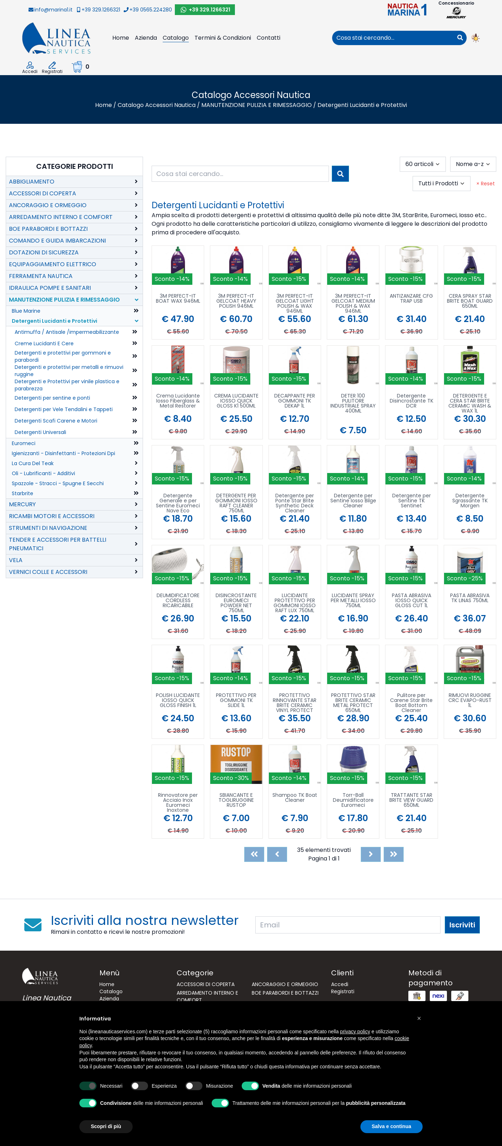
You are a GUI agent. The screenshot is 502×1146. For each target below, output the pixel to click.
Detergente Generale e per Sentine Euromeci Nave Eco (178, 503)
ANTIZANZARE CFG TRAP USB (411, 298)
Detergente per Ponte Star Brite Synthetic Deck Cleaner (294, 503)
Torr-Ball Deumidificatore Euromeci (353, 801)
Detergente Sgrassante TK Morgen (470, 501)
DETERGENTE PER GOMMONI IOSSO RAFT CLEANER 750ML (236, 503)
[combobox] (393, 38)
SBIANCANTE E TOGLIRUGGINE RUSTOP (236, 801)
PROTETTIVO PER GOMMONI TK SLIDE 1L (236, 701)
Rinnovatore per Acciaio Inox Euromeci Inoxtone (178, 803)
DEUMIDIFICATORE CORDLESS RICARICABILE (178, 601)
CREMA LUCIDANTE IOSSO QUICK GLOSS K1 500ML (236, 401)
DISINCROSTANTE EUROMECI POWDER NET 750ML (236, 603)
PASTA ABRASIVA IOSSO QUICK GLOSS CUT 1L (411, 601)
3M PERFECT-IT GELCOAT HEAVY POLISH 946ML (236, 301)
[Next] (371, 854)
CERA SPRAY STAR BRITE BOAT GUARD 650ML (470, 301)
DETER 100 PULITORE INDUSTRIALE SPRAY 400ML (353, 403)
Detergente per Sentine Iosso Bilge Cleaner (353, 501)
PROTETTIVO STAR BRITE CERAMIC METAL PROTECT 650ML (353, 703)
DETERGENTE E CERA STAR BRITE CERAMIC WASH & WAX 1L (469, 403)
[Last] (394, 854)
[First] (254, 854)
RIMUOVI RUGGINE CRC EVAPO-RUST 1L (470, 701)
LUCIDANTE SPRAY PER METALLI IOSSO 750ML (353, 601)
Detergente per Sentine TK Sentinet (411, 501)
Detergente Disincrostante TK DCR (411, 401)
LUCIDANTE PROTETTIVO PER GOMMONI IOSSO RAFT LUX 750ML (295, 603)
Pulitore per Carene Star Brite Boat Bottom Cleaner (411, 703)
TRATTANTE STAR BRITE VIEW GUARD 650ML (411, 801)
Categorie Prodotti (74, 166)
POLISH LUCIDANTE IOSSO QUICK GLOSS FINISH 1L (178, 701)
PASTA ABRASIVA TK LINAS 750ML (469, 598)
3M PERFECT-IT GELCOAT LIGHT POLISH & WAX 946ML (295, 303)
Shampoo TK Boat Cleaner (294, 798)
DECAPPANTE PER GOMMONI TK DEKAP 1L (294, 401)
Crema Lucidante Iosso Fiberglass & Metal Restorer (178, 401)
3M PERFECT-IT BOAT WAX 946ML (178, 298)
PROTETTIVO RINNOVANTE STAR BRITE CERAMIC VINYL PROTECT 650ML (294, 703)
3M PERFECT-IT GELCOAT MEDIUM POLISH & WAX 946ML (353, 303)
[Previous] (277, 854)
